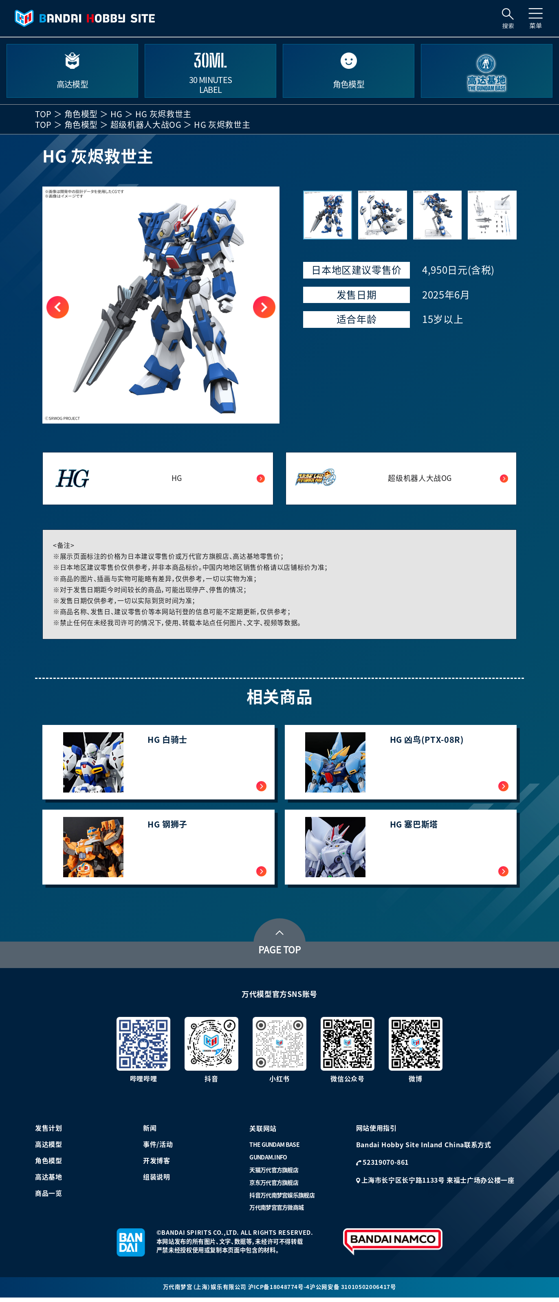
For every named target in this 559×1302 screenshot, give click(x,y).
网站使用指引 (376, 1132)
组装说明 (156, 1180)
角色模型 (81, 114)
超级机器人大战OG (146, 125)
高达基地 (48, 1180)
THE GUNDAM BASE (274, 1148)
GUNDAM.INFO (268, 1161)
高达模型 (48, 1148)
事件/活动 (158, 1148)
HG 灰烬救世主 (163, 114)
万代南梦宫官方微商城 (276, 1211)
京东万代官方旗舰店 (273, 1186)
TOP (43, 114)
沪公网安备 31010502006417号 (353, 1291)
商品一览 (48, 1197)
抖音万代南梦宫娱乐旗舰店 (282, 1199)
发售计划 (48, 1132)
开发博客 (156, 1164)
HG (116, 114)
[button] (264, 307)
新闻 (149, 1132)
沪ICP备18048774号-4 (279, 1291)
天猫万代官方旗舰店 (273, 1174)
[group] (161, 305)
